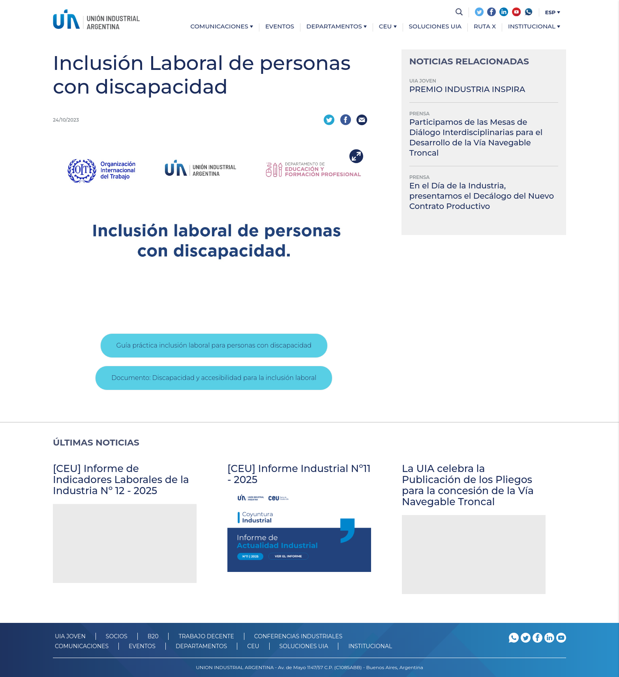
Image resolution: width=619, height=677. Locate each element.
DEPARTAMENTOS (201, 646)
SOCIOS (117, 636)
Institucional (534, 26)
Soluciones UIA (435, 26)
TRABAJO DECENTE (206, 636)
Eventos (279, 26)
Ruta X (485, 26)
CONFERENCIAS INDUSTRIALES (298, 636)
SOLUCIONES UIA (303, 646)
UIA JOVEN (70, 636)
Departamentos (336, 26)
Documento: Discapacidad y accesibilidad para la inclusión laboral (213, 378)
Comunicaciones (221, 26)
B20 (153, 636)
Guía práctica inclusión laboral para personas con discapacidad (214, 345)
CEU (388, 26)
